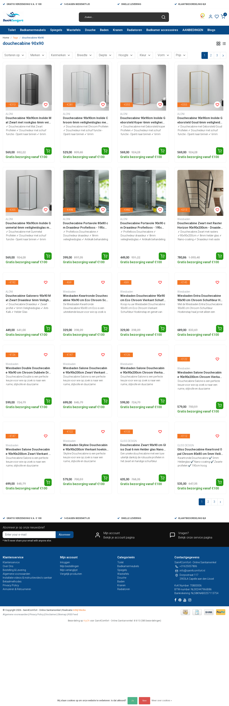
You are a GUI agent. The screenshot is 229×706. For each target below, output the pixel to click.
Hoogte (126, 55)
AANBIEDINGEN (192, 30)
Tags (15, 37)
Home (6, 37)
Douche (90, 30)
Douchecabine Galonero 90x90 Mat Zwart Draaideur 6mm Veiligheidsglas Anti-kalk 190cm (28, 298)
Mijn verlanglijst (69, 570)
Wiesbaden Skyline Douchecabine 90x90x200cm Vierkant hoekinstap (85, 447)
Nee (145, 700)
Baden (104, 30)
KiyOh (87, 620)
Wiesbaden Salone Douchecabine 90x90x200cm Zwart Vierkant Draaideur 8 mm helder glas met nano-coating (28, 452)
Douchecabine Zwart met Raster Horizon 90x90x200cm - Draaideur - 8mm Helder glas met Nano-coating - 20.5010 (200, 225)
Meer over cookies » (162, 700)
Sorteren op (14, 55)
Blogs (211, 30)
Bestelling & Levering (14, 570)
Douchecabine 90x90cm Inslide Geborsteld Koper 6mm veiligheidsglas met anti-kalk (143, 120)
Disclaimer (50, 614)
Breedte (84, 55)
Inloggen (65, 562)
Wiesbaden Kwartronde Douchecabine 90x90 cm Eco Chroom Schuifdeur (85, 298)
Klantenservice (11, 562)
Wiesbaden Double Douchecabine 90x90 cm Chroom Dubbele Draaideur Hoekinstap (28, 370)
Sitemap (62, 614)
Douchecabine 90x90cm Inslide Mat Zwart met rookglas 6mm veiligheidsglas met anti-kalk (28, 120)
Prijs (181, 55)
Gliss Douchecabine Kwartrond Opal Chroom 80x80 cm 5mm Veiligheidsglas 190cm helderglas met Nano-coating (200, 452)
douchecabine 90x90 (33, 37)
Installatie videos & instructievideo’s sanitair (27, 577)
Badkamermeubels (33, 30)
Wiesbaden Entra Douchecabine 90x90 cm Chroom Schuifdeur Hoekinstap (199, 298)
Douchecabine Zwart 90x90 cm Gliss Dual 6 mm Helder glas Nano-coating (143, 447)
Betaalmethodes (12, 581)
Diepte (105, 55)
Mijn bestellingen (69, 566)
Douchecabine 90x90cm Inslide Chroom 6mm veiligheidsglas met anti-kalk (85, 120)
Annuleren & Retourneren (17, 589)
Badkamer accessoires (162, 30)
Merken (37, 55)
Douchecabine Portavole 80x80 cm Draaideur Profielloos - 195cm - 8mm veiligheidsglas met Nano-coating (85, 225)
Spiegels (56, 30)
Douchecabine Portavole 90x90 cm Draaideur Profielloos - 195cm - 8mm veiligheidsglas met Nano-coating (143, 225)
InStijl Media (79, 610)
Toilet (12, 30)
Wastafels (74, 30)
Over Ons (8, 566)
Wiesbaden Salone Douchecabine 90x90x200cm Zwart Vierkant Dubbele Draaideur (85, 370)
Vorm (164, 55)
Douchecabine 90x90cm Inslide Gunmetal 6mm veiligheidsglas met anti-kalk (28, 225)
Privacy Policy (11, 585)
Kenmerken (60, 55)
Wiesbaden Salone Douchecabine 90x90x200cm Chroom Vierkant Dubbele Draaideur (142, 370)
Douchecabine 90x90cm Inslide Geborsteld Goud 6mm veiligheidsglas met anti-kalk (199, 120)
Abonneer (64, 534)
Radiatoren (134, 30)
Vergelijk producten (71, 573)
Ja (132, 700)
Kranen (118, 30)
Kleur (145, 55)
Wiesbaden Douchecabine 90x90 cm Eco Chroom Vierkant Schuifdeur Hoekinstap (142, 298)
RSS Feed (73, 614)
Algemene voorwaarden (16, 573)
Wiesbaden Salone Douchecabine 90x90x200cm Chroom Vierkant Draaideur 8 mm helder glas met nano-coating (199, 375)
